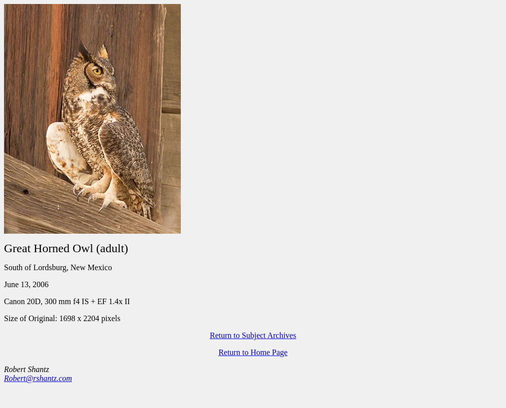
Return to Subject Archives (253, 335)
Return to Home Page (252, 352)
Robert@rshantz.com (38, 378)
